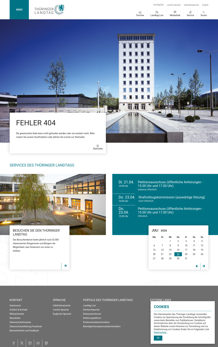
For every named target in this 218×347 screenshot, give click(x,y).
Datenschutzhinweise (20, 322)
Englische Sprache (62, 314)
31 (186, 258)
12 (202, 245)
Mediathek (175, 15)
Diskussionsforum (92, 314)
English (205, 5)
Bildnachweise (17, 314)
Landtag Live (157, 15)
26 (202, 254)
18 (194, 250)
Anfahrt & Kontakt (18, 309)
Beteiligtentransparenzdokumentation (102, 326)
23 (178, 254)
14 (162, 250)
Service (190, 15)
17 (186, 250)
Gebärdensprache (191, 5)
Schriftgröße (158, 5)
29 (170, 258)
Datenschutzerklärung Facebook (26, 326)
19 (202, 250)
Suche (204, 15)
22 (170, 254)
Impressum (15, 305)
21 (162, 254)
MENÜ (19, 9)
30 (178, 258)
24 (186, 254)
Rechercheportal (91, 309)
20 (154, 254)
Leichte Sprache (174, 5)
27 (154, 258)
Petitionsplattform (92, 318)
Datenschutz (160, 332)
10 (186, 245)
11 (194, 245)
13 (154, 250)
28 (162, 258)
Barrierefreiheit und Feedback (24, 330)
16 (178, 250)
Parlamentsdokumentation (96, 322)
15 (170, 250)
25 (194, 254)
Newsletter (15, 318)
